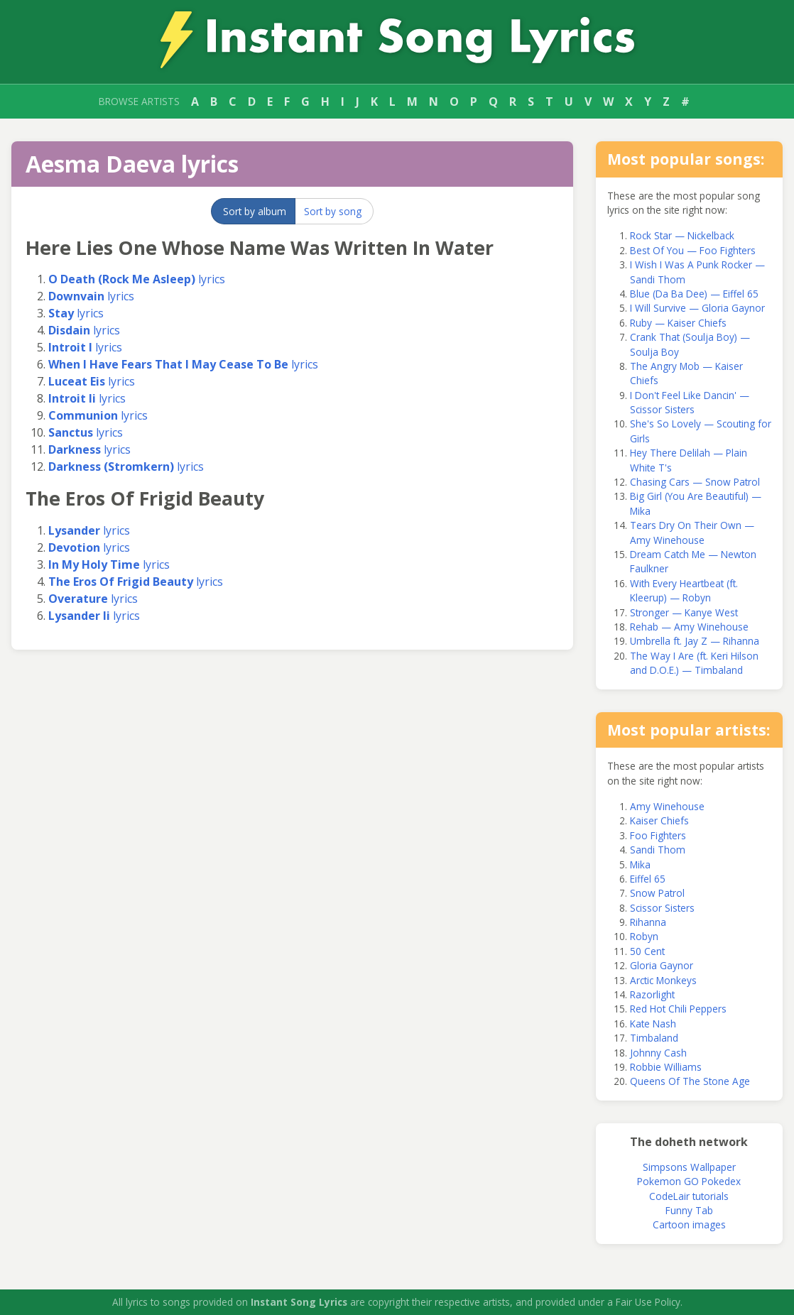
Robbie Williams (666, 1067)
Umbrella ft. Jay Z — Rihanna (694, 641)
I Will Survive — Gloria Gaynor (697, 308)
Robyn (644, 936)
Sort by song (332, 211)
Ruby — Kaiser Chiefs (678, 322)
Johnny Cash (658, 1052)
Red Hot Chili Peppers (678, 1008)
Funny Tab (689, 1210)
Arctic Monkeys (663, 980)
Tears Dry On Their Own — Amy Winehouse (692, 532)
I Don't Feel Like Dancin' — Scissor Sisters (689, 402)
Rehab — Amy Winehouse (689, 626)
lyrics (136, 279)
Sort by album (254, 211)
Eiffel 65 (647, 878)
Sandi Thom (657, 849)
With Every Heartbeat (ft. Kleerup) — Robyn (684, 590)
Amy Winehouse (667, 806)
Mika (640, 864)
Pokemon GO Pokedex (689, 1181)
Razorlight (652, 994)
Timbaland (654, 1037)
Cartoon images (689, 1224)
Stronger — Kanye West (684, 612)
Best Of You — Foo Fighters (693, 250)
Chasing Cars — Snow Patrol (695, 482)
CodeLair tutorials (689, 1196)
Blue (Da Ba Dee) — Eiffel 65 (694, 293)
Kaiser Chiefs (659, 820)
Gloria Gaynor (661, 965)
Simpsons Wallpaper (689, 1167)
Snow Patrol (657, 893)
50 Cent (647, 951)
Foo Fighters (658, 835)
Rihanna (648, 922)
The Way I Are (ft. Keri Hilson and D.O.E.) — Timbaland (694, 663)
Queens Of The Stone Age (690, 1081)
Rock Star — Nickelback (682, 235)
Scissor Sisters (662, 908)
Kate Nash (653, 1023)
